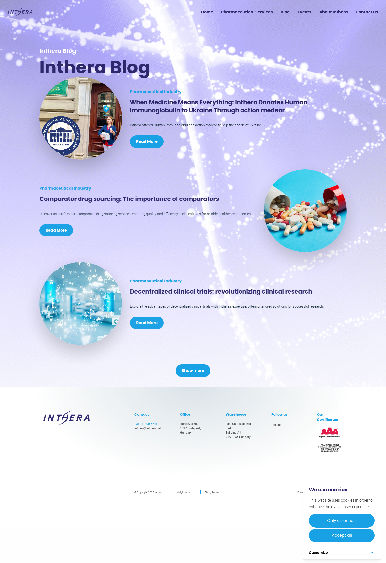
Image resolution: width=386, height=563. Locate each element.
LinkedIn (276, 460)
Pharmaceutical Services (247, 12)
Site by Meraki (212, 527)
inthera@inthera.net (147, 463)
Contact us (367, 12)
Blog (285, 12)
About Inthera (333, 12)
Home (207, 12)
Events (304, 12)
